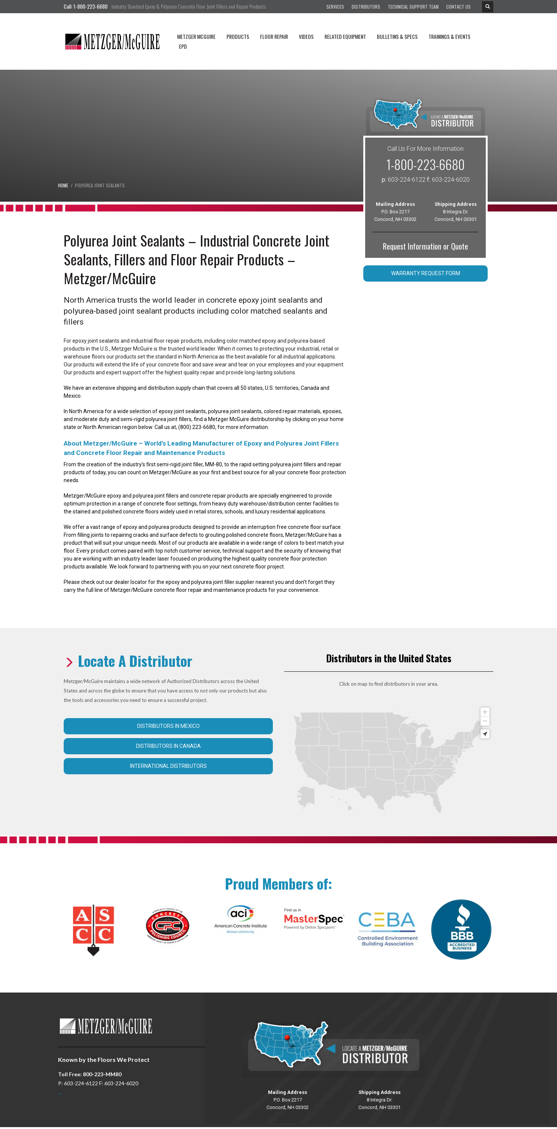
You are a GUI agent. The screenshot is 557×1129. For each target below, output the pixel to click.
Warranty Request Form (425, 273)
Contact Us (458, 6)
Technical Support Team (413, 6)
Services (335, 6)
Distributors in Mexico (168, 726)
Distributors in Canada (168, 746)
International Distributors (168, 766)
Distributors (366, 6)
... (59, 1092)
